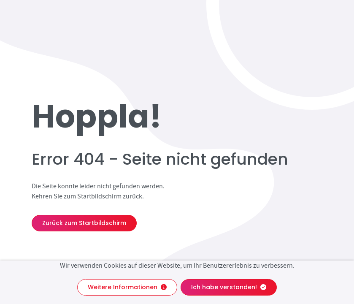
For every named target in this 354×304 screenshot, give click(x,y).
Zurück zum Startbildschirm (84, 223)
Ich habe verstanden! (228, 287)
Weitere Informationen (127, 287)
